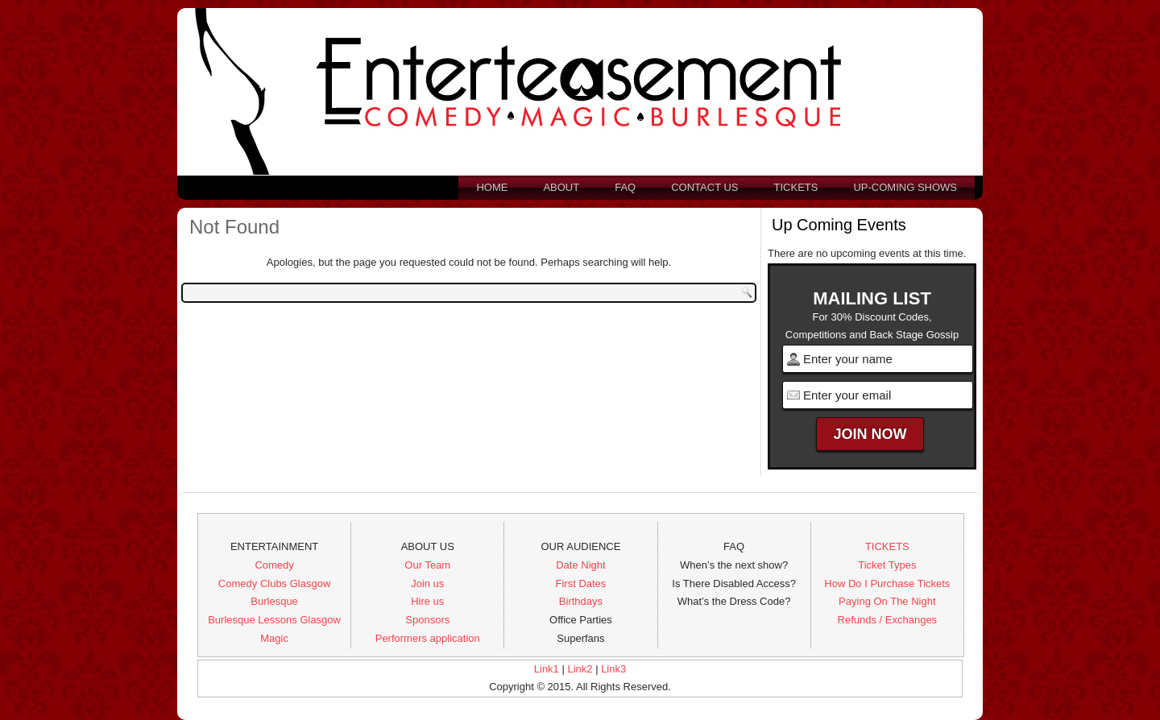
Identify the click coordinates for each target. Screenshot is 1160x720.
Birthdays (581, 601)
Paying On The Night (887, 601)
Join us (427, 583)
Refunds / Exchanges (888, 620)
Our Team (427, 565)
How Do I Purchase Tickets (887, 583)
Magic (274, 638)
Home (492, 187)
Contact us (704, 187)
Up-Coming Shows (905, 187)
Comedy (274, 565)
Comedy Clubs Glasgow (274, 583)
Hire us (427, 601)
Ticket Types (887, 565)
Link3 (613, 669)
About (561, 187)
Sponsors (427, 620)
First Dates (581, 583)
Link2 (579, 669)
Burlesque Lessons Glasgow (274, 620)
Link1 (546, 669)
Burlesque (274, 601)
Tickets (796, 187)
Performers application (427, 638)
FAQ (625, 187)
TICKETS (887, 546)
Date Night (580, 565)
